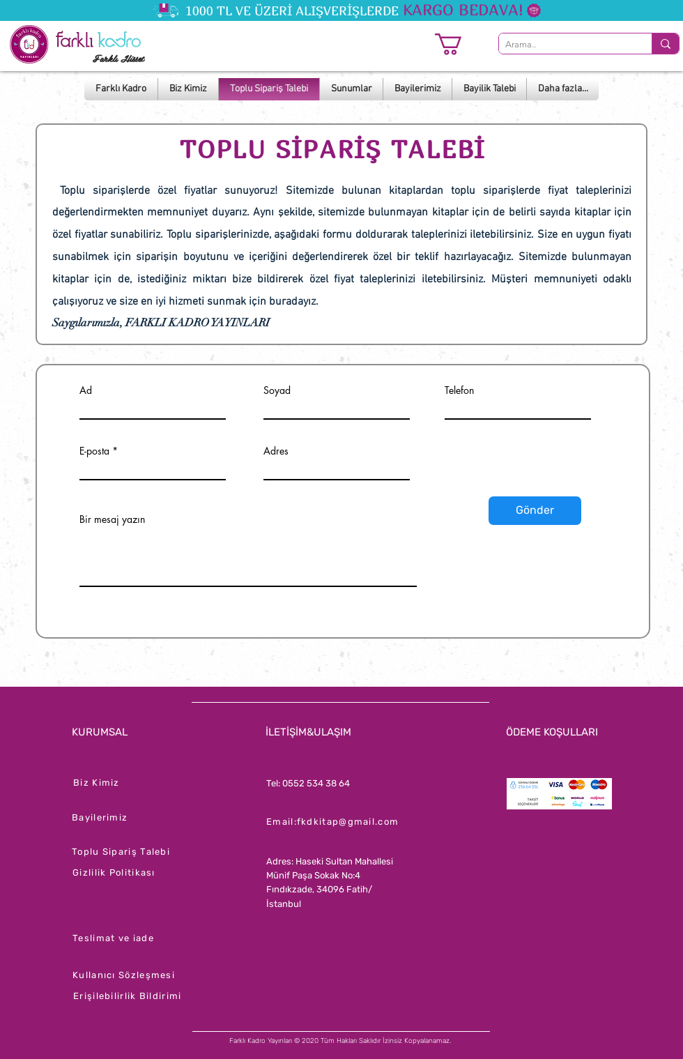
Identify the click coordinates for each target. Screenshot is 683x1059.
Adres (276, 451)
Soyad (277, 390)
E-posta (94, 451)
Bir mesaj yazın (112, 519)
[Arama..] (563, 44)
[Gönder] (535, 510)
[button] (461, 44)
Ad (85, 390)
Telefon (459, 390)
